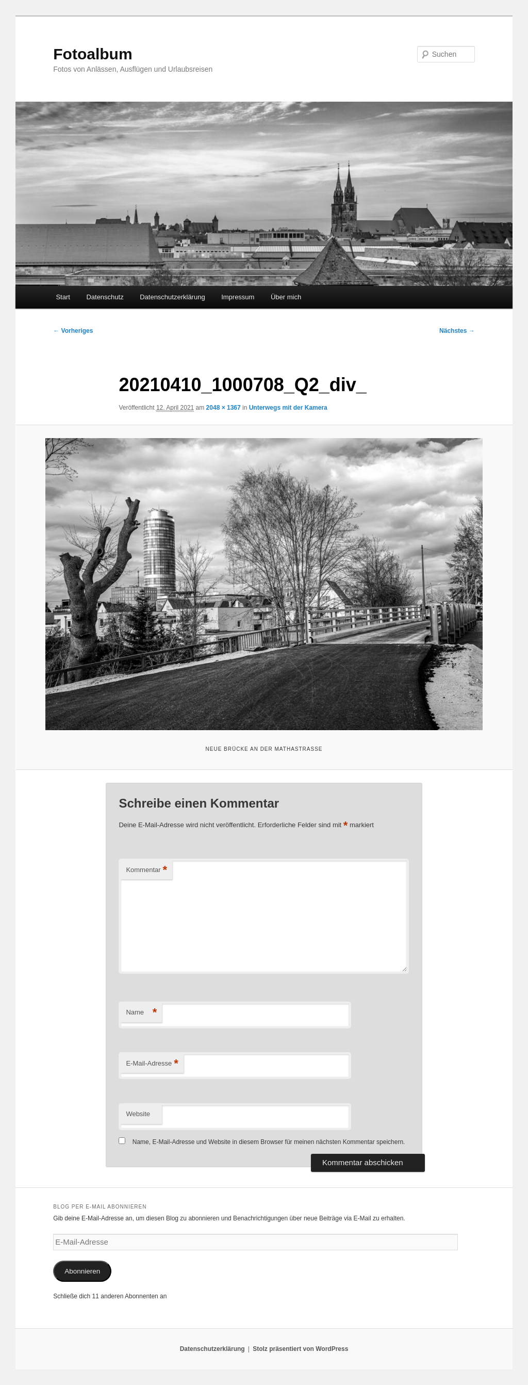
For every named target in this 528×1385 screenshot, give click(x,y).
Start (63, 297)
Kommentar (146, 870)
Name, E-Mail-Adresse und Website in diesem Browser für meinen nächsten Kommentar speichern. (269, 1142)
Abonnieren (82, 1271)
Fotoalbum (92, 53)
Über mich (286, 297)
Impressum (237, 297)
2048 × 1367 (223, 407)
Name (141, 1012)
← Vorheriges (73, 330)
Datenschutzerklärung (172, 297)
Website (138, 1114)
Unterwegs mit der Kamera (288, 407)
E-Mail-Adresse (152, 1063)
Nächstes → (457, 330)
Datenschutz (104, 297)
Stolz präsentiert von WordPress (300, 1348)
